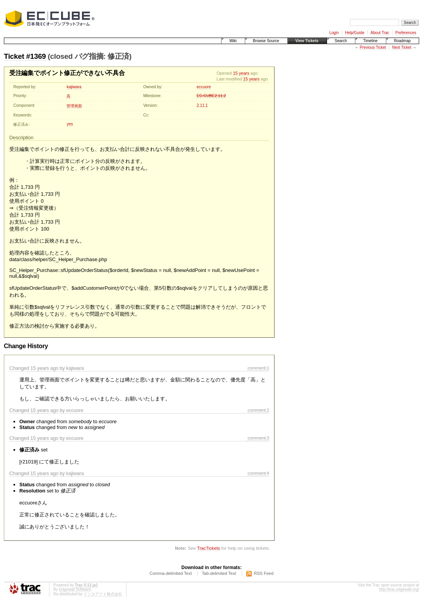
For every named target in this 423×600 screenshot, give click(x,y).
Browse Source (266, 41)
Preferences (406, 33)
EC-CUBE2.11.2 (211, 96)
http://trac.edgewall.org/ (399, 589)
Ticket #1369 (25, 56)
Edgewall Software (75, 589)
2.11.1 (202, 105)
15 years (241, 73)
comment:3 (258, 437)
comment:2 (258, 409)
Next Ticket (401, 47)
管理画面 (74, 106)
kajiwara (74, 87)
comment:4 (258, 472)
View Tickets (307, 41)
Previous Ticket (373, 47)
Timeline (370, 41)
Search (341, 41)
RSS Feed (264, 573)
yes (70, 124)
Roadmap (402, 41)
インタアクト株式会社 (103, 594)
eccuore (203, 87)
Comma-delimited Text (171, 573)
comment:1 (258, 367)
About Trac (379, 33)
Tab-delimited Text (219, 573)
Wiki (233, 41)
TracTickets (208, 547)
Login (334, 33)
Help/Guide (354, 33)
